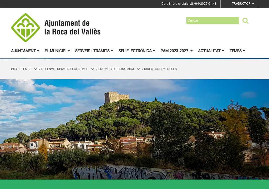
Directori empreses (160, 69)
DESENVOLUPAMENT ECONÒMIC (64, 69)
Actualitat (211, 51)
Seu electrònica (137, 51)
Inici (14, 69)
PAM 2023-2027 (177, 51)
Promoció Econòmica (116, 69)
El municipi (57, 51)
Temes (237, 51)
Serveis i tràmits (94, 51)
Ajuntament (25, 51)
